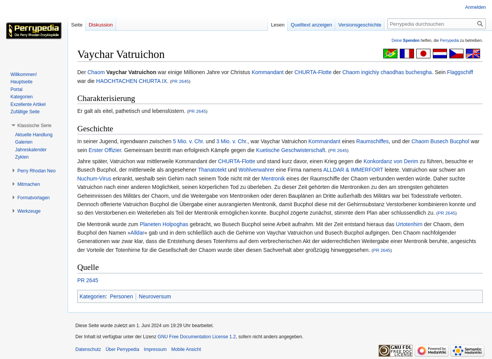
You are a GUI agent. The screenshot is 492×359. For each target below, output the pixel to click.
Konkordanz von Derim (391, 161)
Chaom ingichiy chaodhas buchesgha (387, 72)
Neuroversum (155, 296)
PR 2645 (180, 81)
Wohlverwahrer (256, 170)
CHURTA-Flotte (313, 72)
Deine (406, 40)
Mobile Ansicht (186, 349)
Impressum (155, 349)
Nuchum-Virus (94, 178)
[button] (34, 125)
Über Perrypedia (122, 349)
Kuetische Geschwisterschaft (290, 150)
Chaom (96, 72)
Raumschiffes (372, 141)
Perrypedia (449, 40)
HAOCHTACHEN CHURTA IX (131, 81)
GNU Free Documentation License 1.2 (197, 336)
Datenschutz (88, 349)
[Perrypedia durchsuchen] (436, 23)
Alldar (138, 233)
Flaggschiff (460, 72)
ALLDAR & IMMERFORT (353, 170)
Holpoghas (175, 224)
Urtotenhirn (409, 224)
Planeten (150, 224)
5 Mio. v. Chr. (188, 141)
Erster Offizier (105, 150)
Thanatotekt (212, 170)
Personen (121, 296)
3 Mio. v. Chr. (232, 141)
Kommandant (268, 72)
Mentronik (273, 178)
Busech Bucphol (449, 141)
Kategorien (93, 296)
